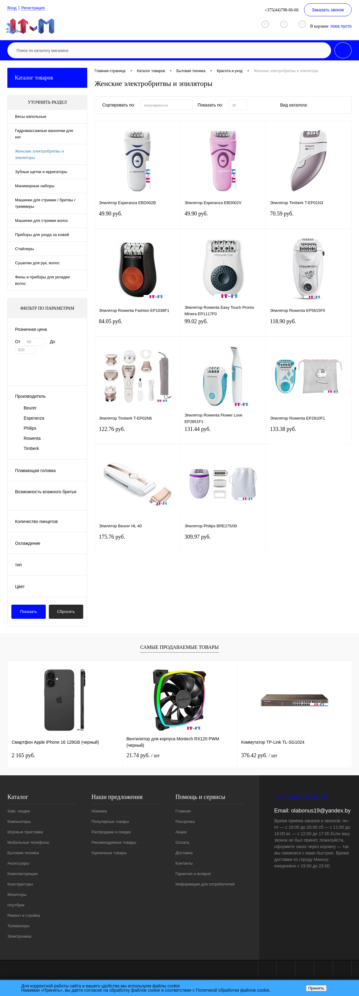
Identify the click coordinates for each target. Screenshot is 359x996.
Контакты (184, 863)
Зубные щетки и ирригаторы (41, 171)
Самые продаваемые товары (179, 647)
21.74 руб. (143, 755)
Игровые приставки (25, 832)
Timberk (31, 448)
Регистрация (34, 7)
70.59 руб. (308, 220)
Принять (316, 988)
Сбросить (66, 611)
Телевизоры (18, 926)
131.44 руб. (223, 435)
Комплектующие (22, 873)
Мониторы (16, 894)
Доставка (184, 853)
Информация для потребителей (205, 884)
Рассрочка (185, 821)
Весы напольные (30, 116)
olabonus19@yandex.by (320, 811)
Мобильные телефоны (28, 842)
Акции (180, 832)
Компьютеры (19, 821)
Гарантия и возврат (193, 873)
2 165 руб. (23, 755)
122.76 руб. (137, 435)
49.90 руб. (137, 220)
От (17, 341)
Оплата (182, 842)
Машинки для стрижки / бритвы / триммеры (45, 203)
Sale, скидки (18, 811)
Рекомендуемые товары (114, 842)
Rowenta (32, 438)
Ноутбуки (16, 905)
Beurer (30, 407)
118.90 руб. (308, 328)
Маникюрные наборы (34, 186)
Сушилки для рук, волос (37, 263)
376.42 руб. (259, 755)
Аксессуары (18, 863)
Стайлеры (24, 248)
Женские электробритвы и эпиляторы (39, 154)
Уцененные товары (109, 853)
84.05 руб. (137, 328)
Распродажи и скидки (111, 832)
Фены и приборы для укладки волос (42, 280)
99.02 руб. (223, 328)
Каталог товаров (47, 78)
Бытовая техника (23, 853)
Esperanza (34, 418)
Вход (12, 7)
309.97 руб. (223, 543)
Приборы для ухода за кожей (42, 234)
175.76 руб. (137, 543)
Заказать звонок (328, 9)
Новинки (99, 811)
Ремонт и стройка (23, 915)
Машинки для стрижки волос (41, 220)
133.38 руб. (308, 435)
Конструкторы (20, 884)
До (52, 341)
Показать (28, 611)
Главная (182, 811)
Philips (30, 428)
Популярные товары (110, 821)
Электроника (19, 936)
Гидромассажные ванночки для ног (44, 133)
